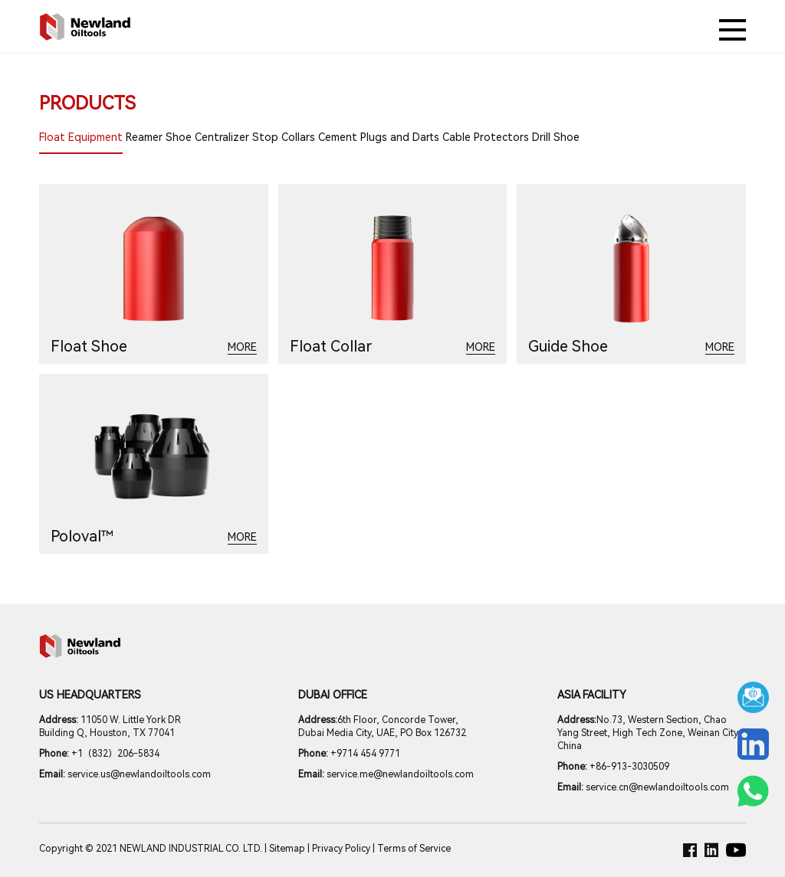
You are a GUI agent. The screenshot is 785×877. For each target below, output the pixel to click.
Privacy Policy (341, 848)
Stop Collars (283, 137)
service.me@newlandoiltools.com (386, 774)
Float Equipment (81, 137)
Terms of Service (414, 848)
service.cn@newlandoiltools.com (643, 787)
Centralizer (222, 137)
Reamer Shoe (159, 137)
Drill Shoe (556, 137)
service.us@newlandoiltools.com (125, 774)
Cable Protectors (485, 137)
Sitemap (287, 848)
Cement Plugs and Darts (378, 137)
